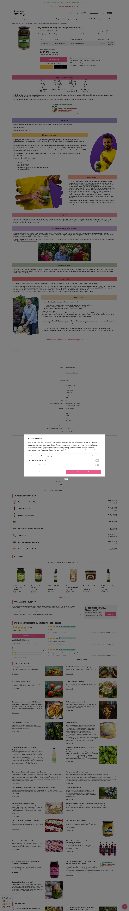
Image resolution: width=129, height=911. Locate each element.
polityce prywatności (45, 445)
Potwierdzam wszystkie (83, 472)
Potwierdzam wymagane (46, 472)
